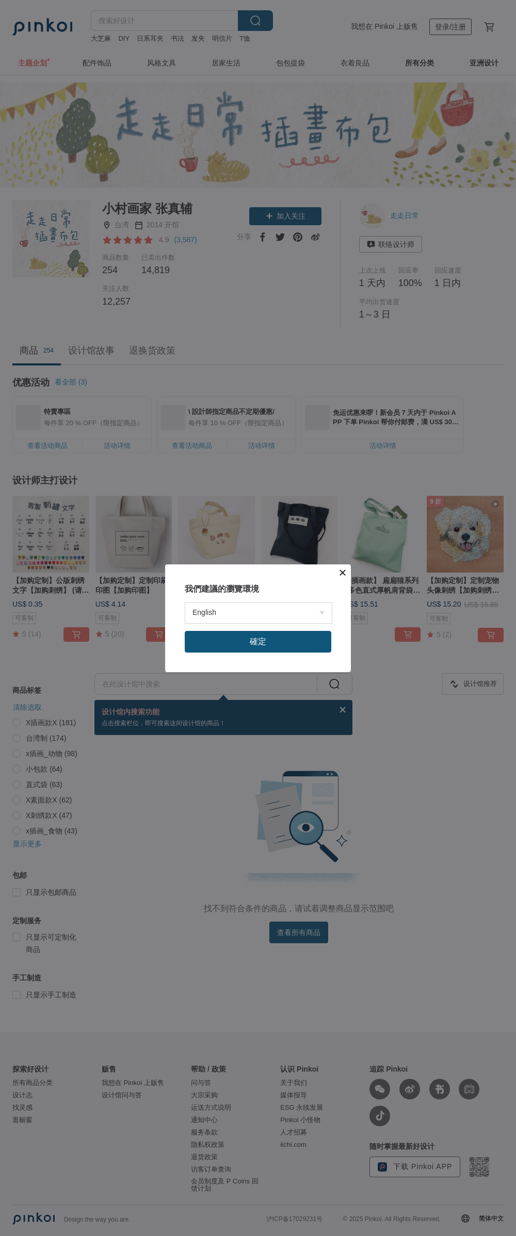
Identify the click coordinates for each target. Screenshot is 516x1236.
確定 (258, 770)
